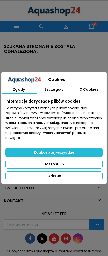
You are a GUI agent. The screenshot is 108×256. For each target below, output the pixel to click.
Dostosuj (54, 164)
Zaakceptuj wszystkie (54, 152)
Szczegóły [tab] (53, 89)
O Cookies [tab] (88, 89)
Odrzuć (54, 175)
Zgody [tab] (19, 89)
